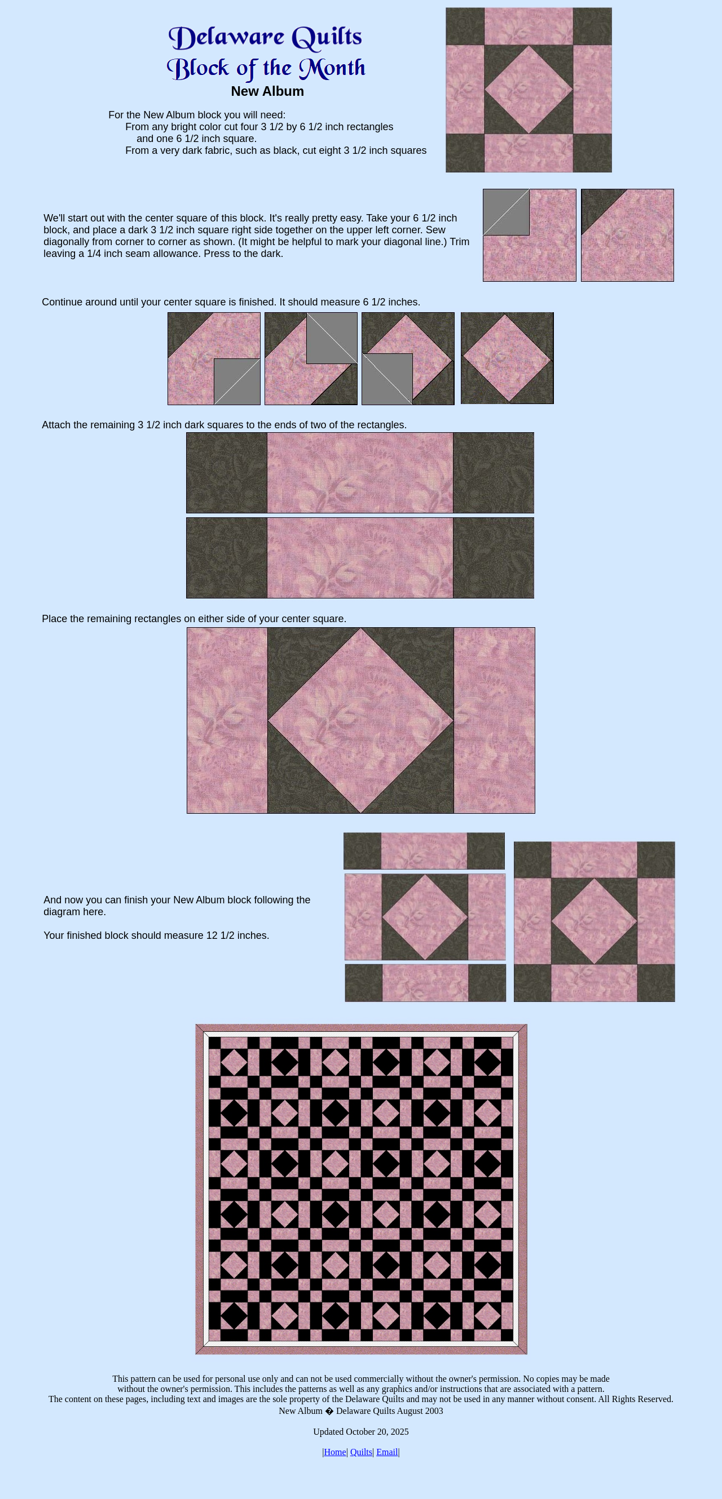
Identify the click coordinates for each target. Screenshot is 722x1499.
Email (387, 1452)
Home (335, 1452)
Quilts (361, 1452)
